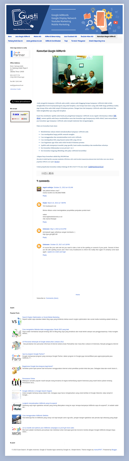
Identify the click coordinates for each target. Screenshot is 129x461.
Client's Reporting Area (97, 41)
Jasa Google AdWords (22, 36)
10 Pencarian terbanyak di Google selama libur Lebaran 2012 (43, 342)
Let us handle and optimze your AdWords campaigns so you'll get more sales (48, 428)
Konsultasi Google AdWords (106, 36)
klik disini (57, 161)
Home (10, 36)
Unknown (46, 229)
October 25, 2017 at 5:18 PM (60, 244)
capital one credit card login (56, 252)
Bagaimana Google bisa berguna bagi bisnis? (37, 366)
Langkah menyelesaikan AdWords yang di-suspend (39, 403)
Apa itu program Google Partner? (33, 354)
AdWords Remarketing (52, 36)
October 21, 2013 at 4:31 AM (63, 187)
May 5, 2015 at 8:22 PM (58, 229)
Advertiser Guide (15, 89)
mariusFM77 (98, 450)
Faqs (66, 41)
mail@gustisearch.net (95, 167)
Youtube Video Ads (87, 36)
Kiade (45, 203)
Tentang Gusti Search (15, 41)
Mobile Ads (37, 36)
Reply (45, 196)
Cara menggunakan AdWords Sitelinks (35, 415)
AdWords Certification (53, 41)
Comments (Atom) (52, 298)
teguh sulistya (48, 187)
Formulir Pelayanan (78, 41)
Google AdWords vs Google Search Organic (37, 391)
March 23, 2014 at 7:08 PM (57, 203)
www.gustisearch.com (34, 41)
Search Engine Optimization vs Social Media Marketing (40, 317)
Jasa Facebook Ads (70, 36)
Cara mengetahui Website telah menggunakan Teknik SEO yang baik (45, 329)
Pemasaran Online (28, 378)
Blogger (114, 450)
